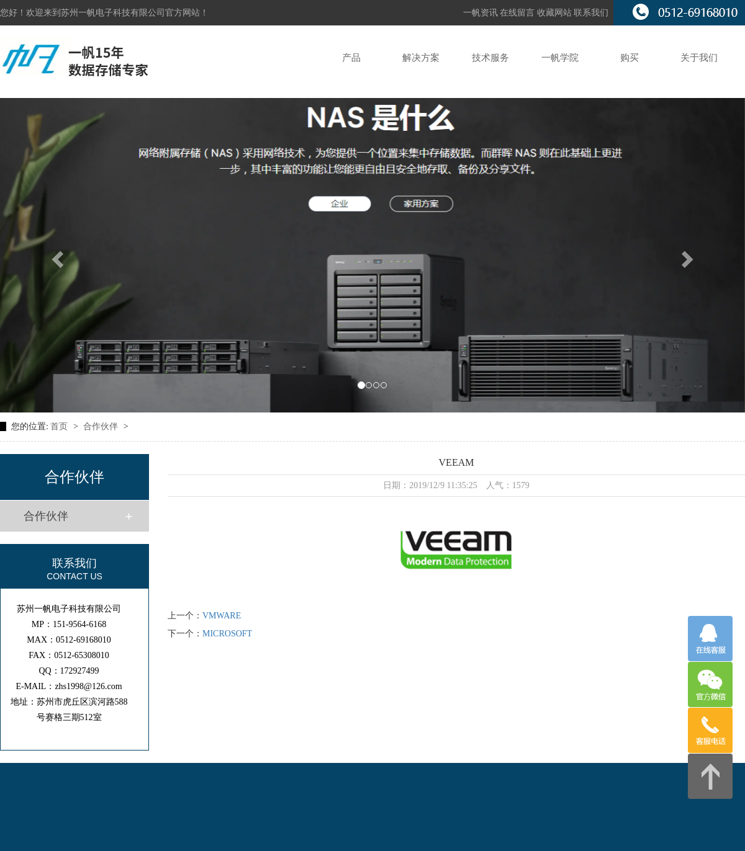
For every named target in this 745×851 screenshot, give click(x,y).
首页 (60, 426)
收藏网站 (554, 12)
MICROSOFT (227, 633)
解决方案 (421, 58)
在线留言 (518, 12)
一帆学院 (560, 58)
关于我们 (699, 58)
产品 (351, 58)
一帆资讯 (480, 12)
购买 (629, 58)
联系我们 (591, 12)
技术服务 (490, 58)
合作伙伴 (101, 426)
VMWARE (221, 615)
